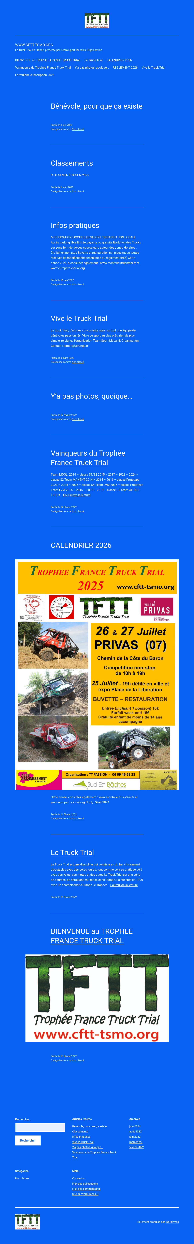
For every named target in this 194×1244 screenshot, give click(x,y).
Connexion (78, 1178)
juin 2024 (134, 1126)
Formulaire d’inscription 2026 (34, 75)
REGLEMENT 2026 (125, 67)
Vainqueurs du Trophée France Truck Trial (43, 67)
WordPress (172, 1221)
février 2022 (136, 1147)
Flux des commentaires (86, 1188)
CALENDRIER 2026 (119, 60)
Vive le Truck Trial (153, 67)
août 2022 (135, 1131)
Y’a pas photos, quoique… (92, 67)
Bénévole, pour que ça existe (97, 106)
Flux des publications (85, 1183)
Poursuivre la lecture (76, 495)
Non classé (78, 129)
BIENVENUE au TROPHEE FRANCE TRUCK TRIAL (47, 60)
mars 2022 (135, 1142)
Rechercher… (23, 1119)
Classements (72, 163)
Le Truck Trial (93, 60)
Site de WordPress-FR (85, 1193)
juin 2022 (134, 1136)
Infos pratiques (75, 225)
